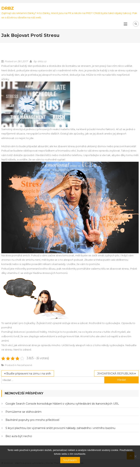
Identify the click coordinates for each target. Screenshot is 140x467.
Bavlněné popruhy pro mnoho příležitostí (32, 420)
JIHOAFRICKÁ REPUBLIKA (115, 373)
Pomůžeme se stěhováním (23, 411)
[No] (135, 456)
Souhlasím (70, 460)
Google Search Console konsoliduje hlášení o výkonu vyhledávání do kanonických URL (62, 403)
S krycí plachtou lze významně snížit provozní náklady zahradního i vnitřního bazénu (60, 428)
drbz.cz (42, 61)
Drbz (7, 8)
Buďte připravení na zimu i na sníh (28, 373)
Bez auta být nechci (18, 436)
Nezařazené (24, 365)
